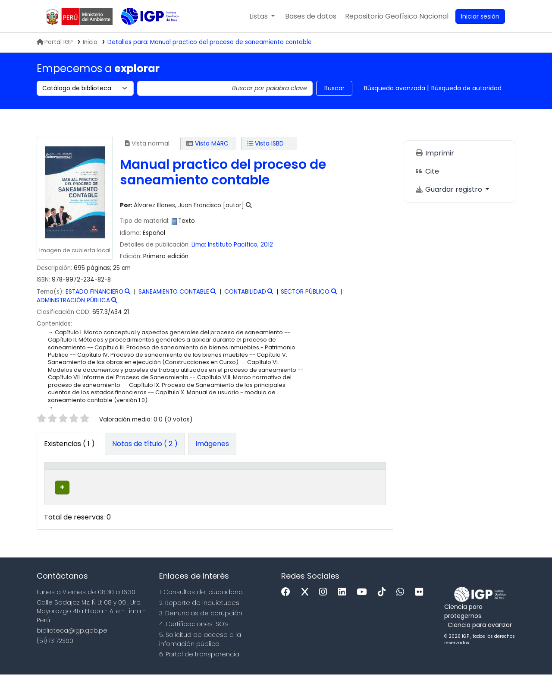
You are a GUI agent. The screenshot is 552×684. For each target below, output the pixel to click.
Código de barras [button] (351, 475)
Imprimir (434, 153)
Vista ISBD (265, 143)
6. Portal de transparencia (199, 664)
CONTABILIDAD (245, 292)
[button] (262, 16)
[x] (307, 601)
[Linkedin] (344, 601)
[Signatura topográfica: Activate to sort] (251, 475)
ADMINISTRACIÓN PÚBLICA (73, 300)
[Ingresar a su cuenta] (480, 16)
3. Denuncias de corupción (200, 622)
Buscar (334, 88)
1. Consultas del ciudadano (201, 601)
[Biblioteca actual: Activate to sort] (118, 475)
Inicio (90, 42)
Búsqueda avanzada (394, 88)
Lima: (199, 245)
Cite (427, 171)
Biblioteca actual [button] (108, 475)
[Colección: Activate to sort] (179, 475)
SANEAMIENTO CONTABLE (173, 292)
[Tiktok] (384, 601)
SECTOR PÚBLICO (305, 292)
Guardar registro (449, 189)
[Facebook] (288, 601)
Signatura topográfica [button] (235, 475)
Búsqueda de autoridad (466, 88)
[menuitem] (397, 16)
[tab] (145, 444)
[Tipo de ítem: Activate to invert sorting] (66, 475)
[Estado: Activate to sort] (310, 475)
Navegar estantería (247, 501)
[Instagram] (325, 601)
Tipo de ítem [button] (60, 475)
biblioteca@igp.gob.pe (72, 640)
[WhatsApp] (402, 601)
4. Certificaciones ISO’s (194, 633)
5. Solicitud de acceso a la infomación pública (200, 649)
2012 (266, 245)
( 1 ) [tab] (69, 444)
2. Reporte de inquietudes (199, 612)
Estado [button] (306, 479)
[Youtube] (364, 601)
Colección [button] (168, 479)
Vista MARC (207, 143)
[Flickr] (421, 601)
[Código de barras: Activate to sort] (358, 475)
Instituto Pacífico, (234, 245)
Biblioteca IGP (142, 33)
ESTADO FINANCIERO (94, 292)
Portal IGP (55, 42)
